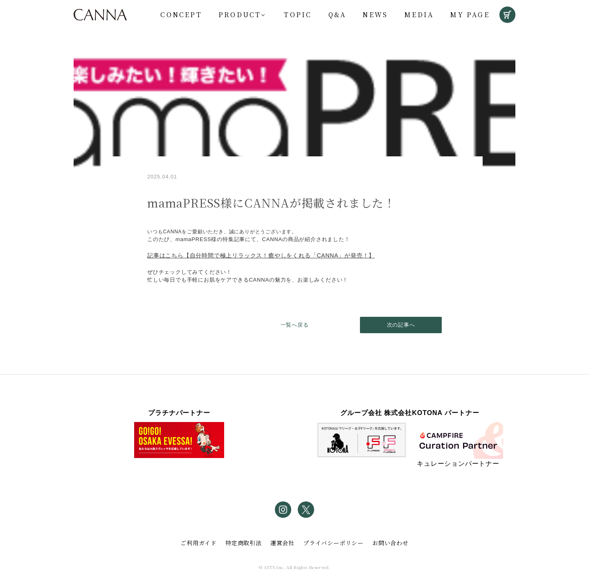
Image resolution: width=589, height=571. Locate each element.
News (375, 14)
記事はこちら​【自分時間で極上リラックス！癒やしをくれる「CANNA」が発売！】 (261, 255)
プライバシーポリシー (333, 543)
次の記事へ (401, 325)
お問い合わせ (390, 543)
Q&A (337, 14)
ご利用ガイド (198, 543)
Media (419, 14)
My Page (469, 14)
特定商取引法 (243, 543)
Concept (181, 14)
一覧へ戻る (295, 325)
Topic (298, 14)
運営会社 (282, 543)
